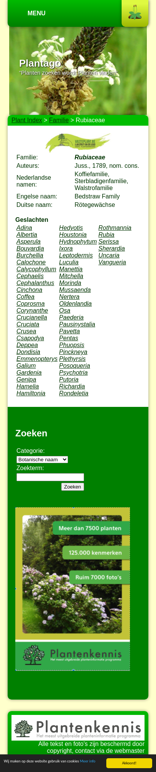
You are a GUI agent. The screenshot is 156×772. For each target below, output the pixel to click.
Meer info (88, 761)
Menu (37, 13)
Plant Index (26, 120)
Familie (59, 120)
